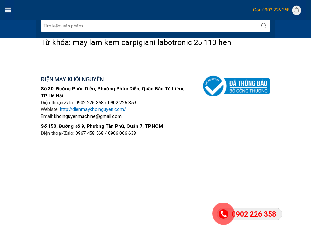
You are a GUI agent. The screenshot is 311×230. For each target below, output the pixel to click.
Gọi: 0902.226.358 (271, 10)
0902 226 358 (90, 102)
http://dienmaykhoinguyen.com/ (93, 109)
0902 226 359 (122, 102)
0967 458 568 (90, 133)
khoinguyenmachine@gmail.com (88, 116)
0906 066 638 (122, 133)
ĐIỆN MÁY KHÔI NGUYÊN (72, 79)
